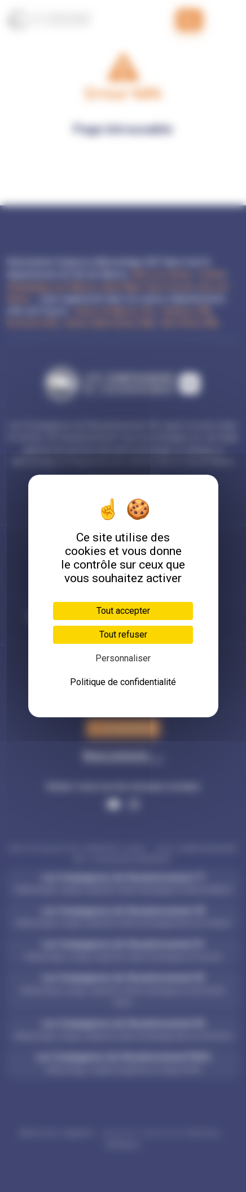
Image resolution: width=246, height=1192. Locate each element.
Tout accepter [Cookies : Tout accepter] (123, 610)
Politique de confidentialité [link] (123, 682)
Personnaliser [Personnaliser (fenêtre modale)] (123, 658)
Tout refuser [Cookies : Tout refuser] (123, 634)
